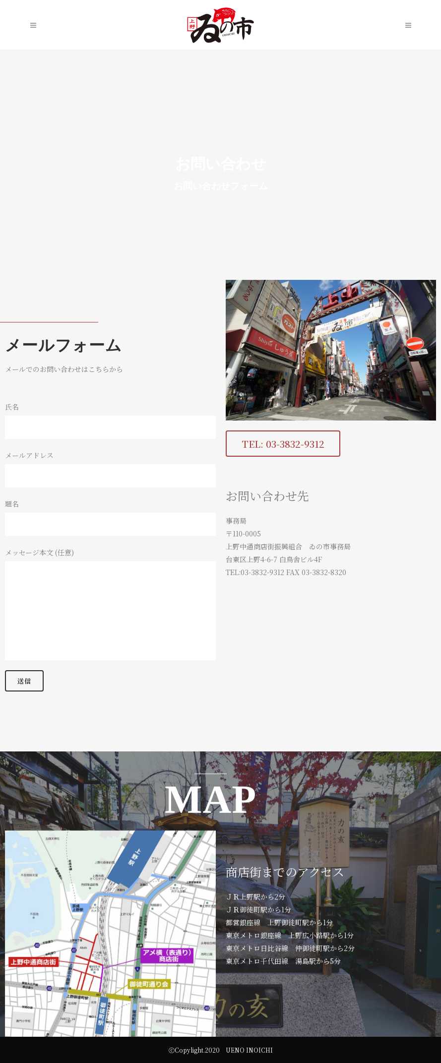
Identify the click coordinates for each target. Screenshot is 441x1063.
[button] (302, 443)
